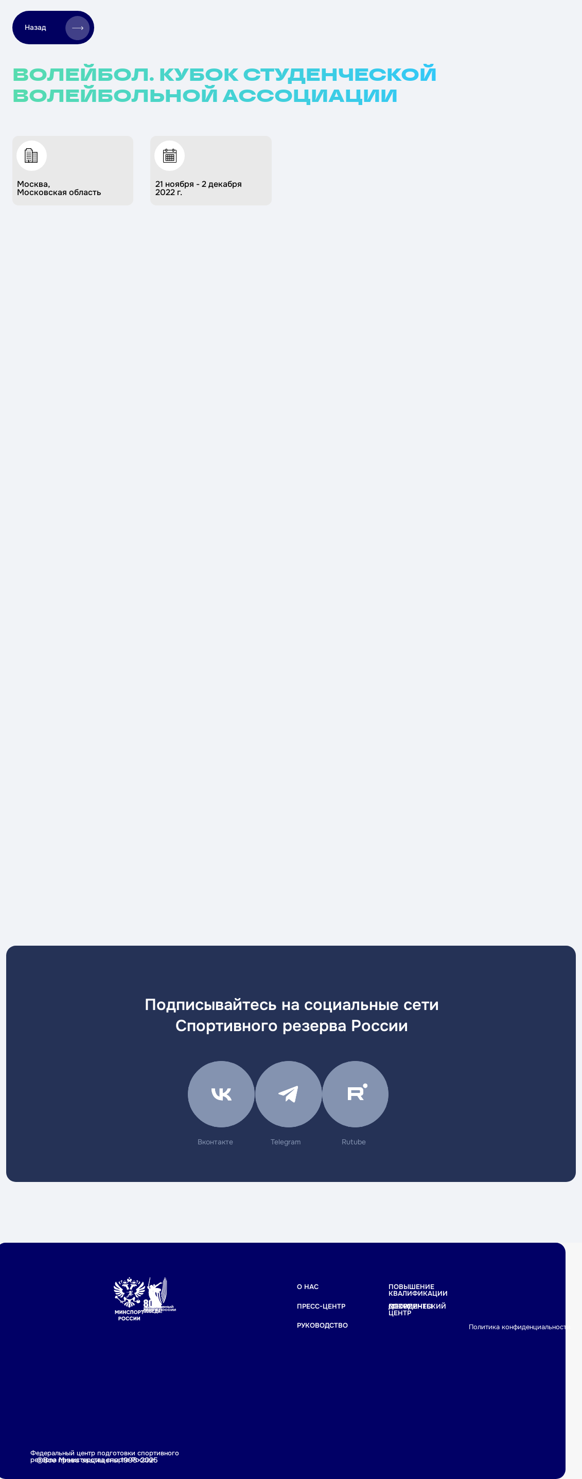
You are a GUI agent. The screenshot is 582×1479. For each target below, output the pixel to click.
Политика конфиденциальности (520, 1327)
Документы (410, 1306)
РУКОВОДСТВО (322, 1325)
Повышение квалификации (418, 1290)
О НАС (308, 1286)
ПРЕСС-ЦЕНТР (321, 1306)
